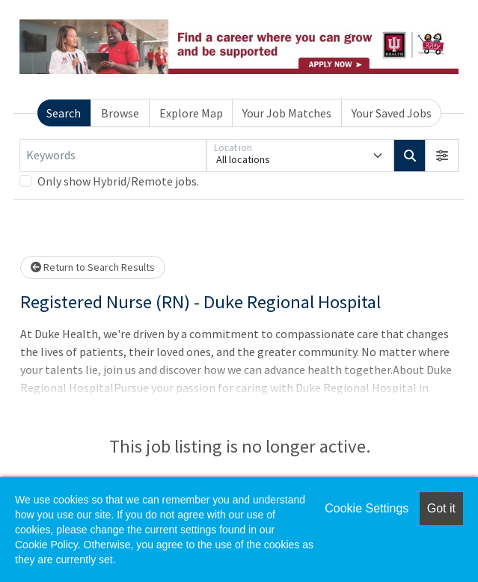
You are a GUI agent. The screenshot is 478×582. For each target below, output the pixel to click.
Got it (441, 508)
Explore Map (191, 112)
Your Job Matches (286, 112)
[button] (442, 155)
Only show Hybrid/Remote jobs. (118, 181)
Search (63, 112)
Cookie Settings (366, 508)
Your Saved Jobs (392, 112)
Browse (120, 112)
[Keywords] (112, 155)
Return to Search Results (93, 267)
